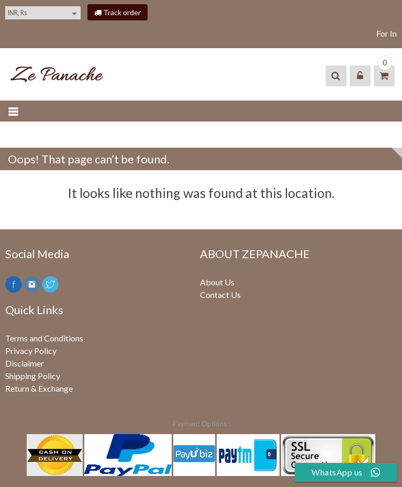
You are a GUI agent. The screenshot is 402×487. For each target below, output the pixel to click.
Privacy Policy (31, 351)
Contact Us (220, 295)
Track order (117, 12)
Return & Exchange (39, 388)
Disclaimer (24, 363)
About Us (217, 282)
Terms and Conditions (44, 338)
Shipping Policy (32, 376)
